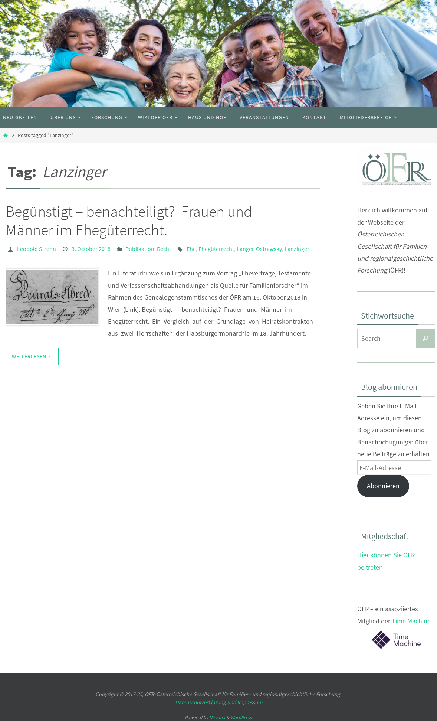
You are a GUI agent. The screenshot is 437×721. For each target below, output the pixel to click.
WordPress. (241, 717)
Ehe (191, 248)
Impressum (249, 702)
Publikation (139, 248)
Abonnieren (383, 486)
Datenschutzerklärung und (206, 702)
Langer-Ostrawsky (259, 248)
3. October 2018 (91, 248)
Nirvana (217, 717)
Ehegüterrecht (216, 248)
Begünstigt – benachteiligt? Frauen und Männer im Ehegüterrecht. (129, 220)
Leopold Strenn (36, 248)
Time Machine (411, 621)
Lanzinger (297, 248)
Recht (164, 248)
